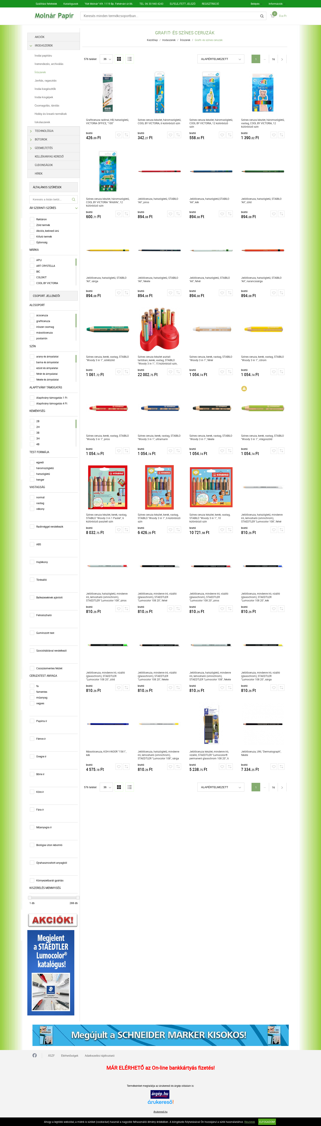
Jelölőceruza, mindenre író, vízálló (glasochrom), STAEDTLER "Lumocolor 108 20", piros (210, 597)
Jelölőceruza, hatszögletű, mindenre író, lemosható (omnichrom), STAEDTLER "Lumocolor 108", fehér (263, 518)
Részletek (249, 1121)
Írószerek (44, 72)
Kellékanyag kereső (53, 156)
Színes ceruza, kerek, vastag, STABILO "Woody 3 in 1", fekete (212, 437)
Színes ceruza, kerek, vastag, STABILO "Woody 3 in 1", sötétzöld (108, 358)
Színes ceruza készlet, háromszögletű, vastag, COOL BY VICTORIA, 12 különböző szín (264, 123)
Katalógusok (70, 3)
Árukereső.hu (160, 1110)
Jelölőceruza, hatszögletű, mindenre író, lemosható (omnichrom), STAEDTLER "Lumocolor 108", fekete (211, 676)
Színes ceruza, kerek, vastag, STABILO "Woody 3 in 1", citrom (263, 358)
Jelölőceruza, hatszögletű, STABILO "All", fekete (159, 279)
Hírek (43, 173)
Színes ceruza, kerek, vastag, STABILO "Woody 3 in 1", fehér (212, 358)
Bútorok (43, 139)
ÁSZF (51, 1054)
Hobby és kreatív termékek (55, 114)
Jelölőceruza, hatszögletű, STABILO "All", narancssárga (262, 279)
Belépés (255, 3)
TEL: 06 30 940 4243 (151, 3)
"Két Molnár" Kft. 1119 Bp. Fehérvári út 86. (109, 3)
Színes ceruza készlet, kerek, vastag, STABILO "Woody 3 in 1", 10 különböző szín (211, 518)
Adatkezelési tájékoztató (99, 1054)
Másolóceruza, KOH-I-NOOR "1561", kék (107, 753)
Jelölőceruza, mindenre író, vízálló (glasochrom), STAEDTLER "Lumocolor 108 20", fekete (158, 676)
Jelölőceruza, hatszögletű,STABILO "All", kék (210, 200)
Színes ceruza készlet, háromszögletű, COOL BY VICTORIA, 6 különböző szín (160, 121)
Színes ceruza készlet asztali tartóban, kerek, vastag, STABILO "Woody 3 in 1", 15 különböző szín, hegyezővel (158, 360)
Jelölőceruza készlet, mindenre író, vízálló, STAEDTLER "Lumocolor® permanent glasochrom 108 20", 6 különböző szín (210, 755)
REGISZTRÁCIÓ (210, 3)
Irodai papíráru (47, 55)
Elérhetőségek (69, 1054)
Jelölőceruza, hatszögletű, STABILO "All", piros (159, 200)
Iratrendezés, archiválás (53, 64)
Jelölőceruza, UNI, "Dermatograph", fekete (262, 753)
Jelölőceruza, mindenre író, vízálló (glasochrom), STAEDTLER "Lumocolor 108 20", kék (261, 597)
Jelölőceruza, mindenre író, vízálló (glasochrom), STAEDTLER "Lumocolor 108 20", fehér (158, 597)
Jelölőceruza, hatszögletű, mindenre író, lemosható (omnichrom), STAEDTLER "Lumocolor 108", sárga (159, 755)
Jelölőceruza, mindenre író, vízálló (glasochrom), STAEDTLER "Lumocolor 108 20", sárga (261, 676)
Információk (276, 3)
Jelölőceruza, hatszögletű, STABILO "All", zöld (262, 200)
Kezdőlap (153, 40)
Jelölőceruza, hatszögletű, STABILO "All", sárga (107, 279)
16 (274, 59)
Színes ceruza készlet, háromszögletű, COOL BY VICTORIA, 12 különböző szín (212, 123)
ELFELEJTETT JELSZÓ (182, 3)
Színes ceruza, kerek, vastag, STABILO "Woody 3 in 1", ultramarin (160, 437)
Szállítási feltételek (46, 3)
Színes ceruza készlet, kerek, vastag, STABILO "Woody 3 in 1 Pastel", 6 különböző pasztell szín (107, 518)
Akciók (44, 37)
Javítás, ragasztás (50, 80)
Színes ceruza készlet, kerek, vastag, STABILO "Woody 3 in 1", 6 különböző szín (160, 518)
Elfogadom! (267, 1121)
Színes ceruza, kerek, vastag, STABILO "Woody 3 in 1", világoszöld (263, 437)
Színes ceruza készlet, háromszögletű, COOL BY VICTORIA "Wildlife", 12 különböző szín (108, 202)
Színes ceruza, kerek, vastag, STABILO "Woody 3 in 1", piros (108, 437)
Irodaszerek (46, 45)
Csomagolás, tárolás (51, 105)
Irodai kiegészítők (49, 89)
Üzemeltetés (46, 148)
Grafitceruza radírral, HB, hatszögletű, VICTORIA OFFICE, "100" (108, 121)
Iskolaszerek (47, 122)
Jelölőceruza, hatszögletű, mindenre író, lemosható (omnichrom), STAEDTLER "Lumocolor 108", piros (108, 597)
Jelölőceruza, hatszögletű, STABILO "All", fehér (211, 279)
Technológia (46, 131)
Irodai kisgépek (48, 97)
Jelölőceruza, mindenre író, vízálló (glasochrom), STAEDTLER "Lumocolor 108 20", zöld (106, 676)
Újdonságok (48, 165)
